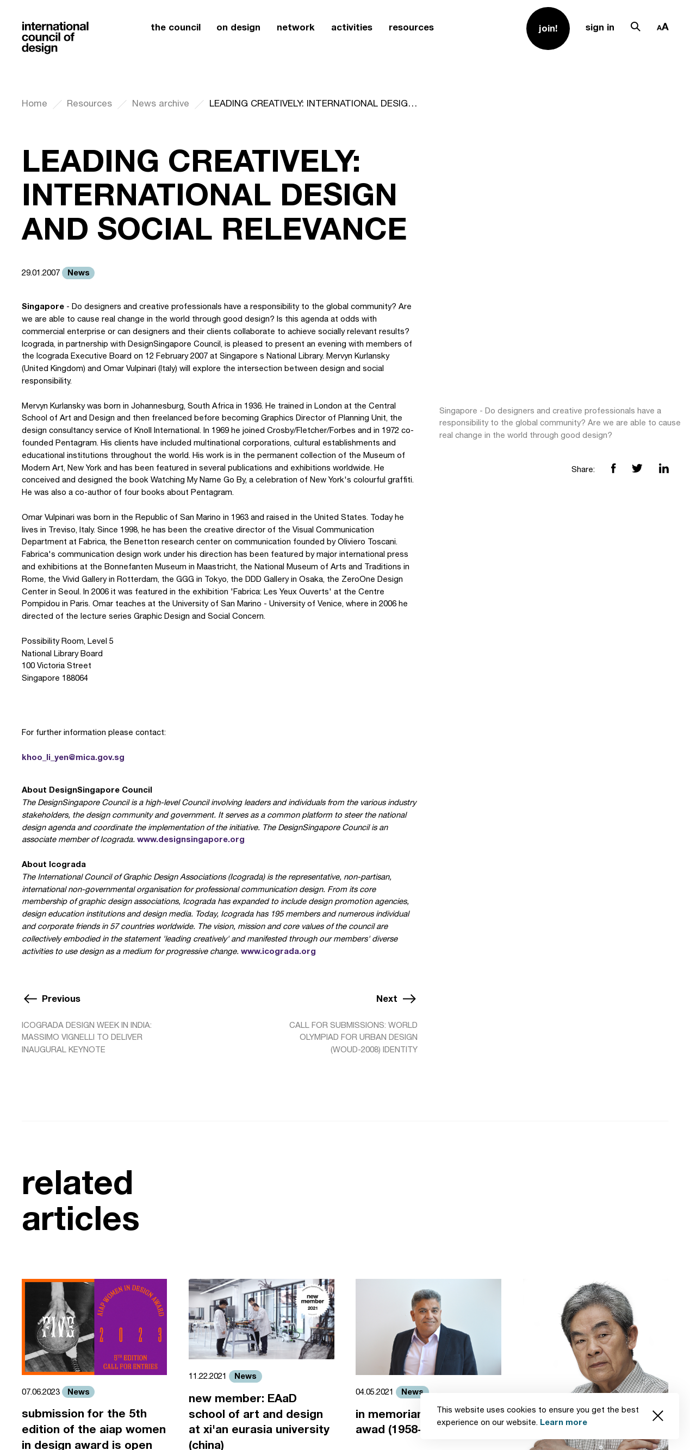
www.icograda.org (278, 951)
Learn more (563, 1422)
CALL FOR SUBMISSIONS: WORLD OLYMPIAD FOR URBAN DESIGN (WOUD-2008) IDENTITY (353, 1037)
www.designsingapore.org (191, 839)
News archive (160, 103)
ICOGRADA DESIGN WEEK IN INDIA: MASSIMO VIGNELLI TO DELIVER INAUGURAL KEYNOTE (87, 1037)
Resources (89, 103)
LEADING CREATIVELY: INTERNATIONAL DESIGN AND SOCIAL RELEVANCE (313, 103)
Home (34, 103)
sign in (600, 27)
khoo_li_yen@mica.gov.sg (73, 757)
